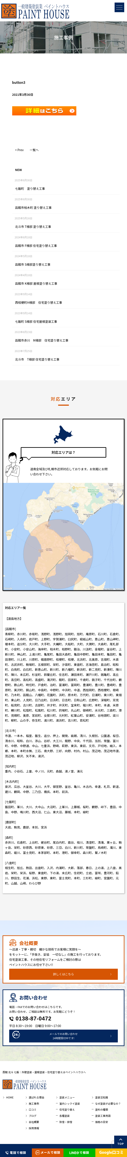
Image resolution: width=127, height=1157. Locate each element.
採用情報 (34, 1128)
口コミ (33, 1109)
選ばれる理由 (36, 1097)
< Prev (19, 150)
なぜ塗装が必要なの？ (108, 1103)
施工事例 (34, 1103)
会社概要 (34, 1122)
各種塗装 (64, 1115)
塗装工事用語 (103, 1115)
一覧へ (34, 150)
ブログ (33, 1115)
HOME (9, 1097)
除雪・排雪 (65, 1122)
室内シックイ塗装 (69, 1103)
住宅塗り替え (67, 1109)
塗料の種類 (101, 1109)
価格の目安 (101, 1122)
